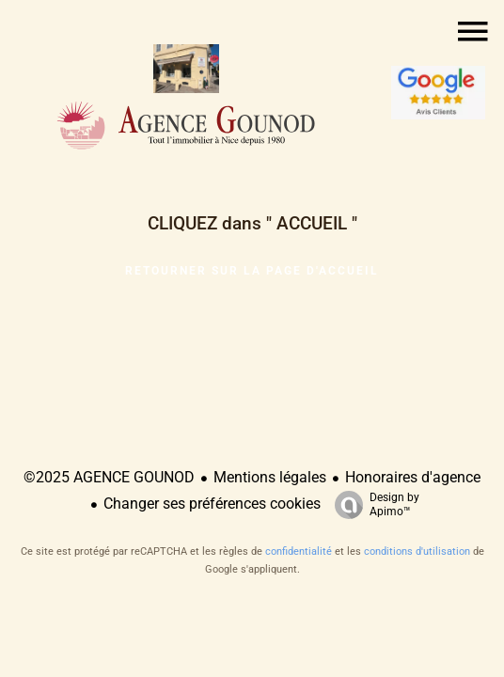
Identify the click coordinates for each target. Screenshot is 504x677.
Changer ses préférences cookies (212, 503)
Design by (372, 505)
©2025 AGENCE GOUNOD (109, 477)
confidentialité (298, 551)
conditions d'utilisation (417, 551)
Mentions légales (269, 477)
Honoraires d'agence (412, 477)
